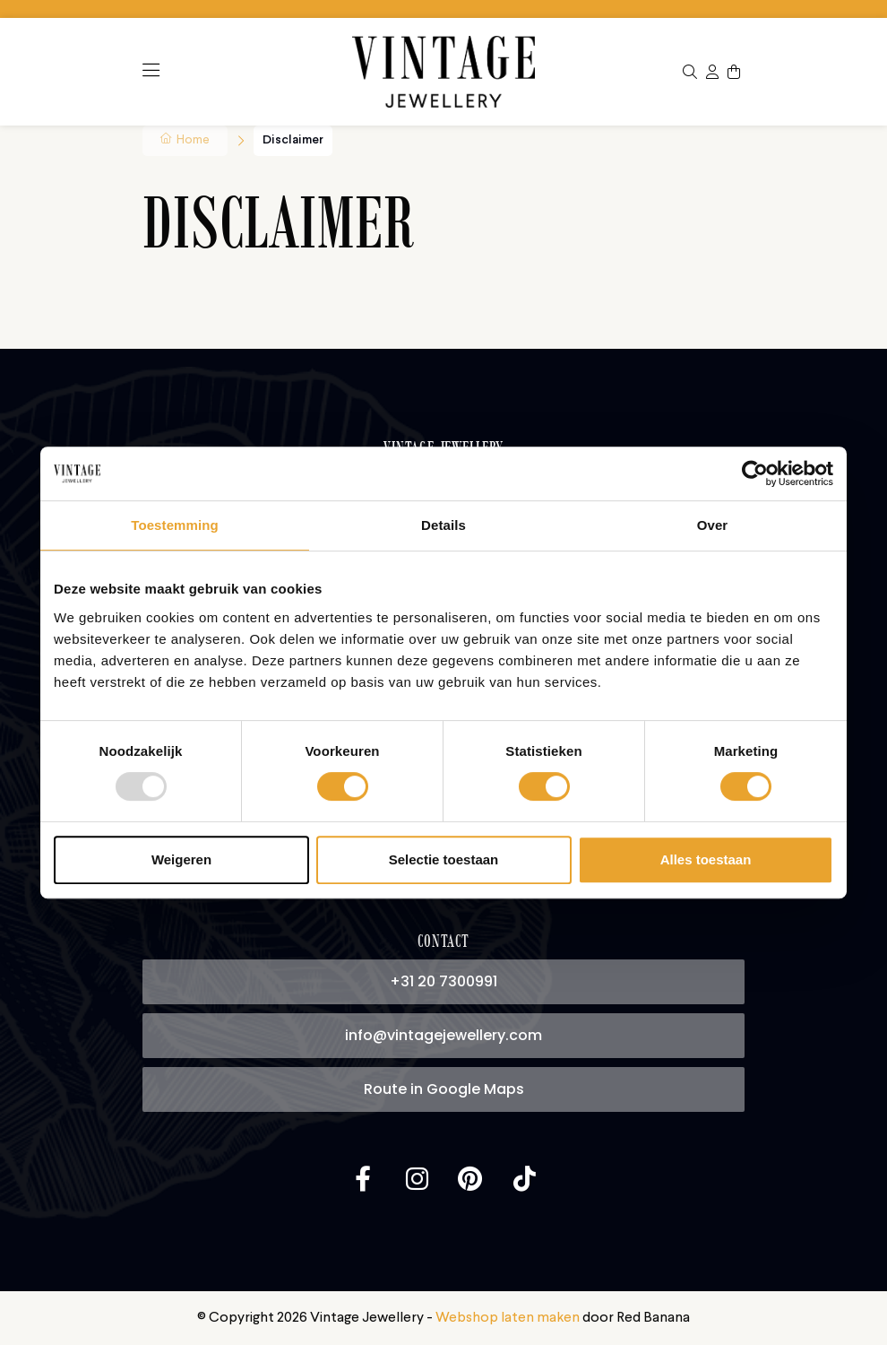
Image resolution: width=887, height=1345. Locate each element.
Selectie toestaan (444, 859)
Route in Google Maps (444, 1089)
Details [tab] (443, 525)
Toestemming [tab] (175, 525)
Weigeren (181, 859)
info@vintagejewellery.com (443, 1035)
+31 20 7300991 (443, 981)
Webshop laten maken (507, 1318)
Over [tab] (712, 525)
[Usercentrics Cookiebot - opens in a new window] (754, 473)
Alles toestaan (706, 859)
